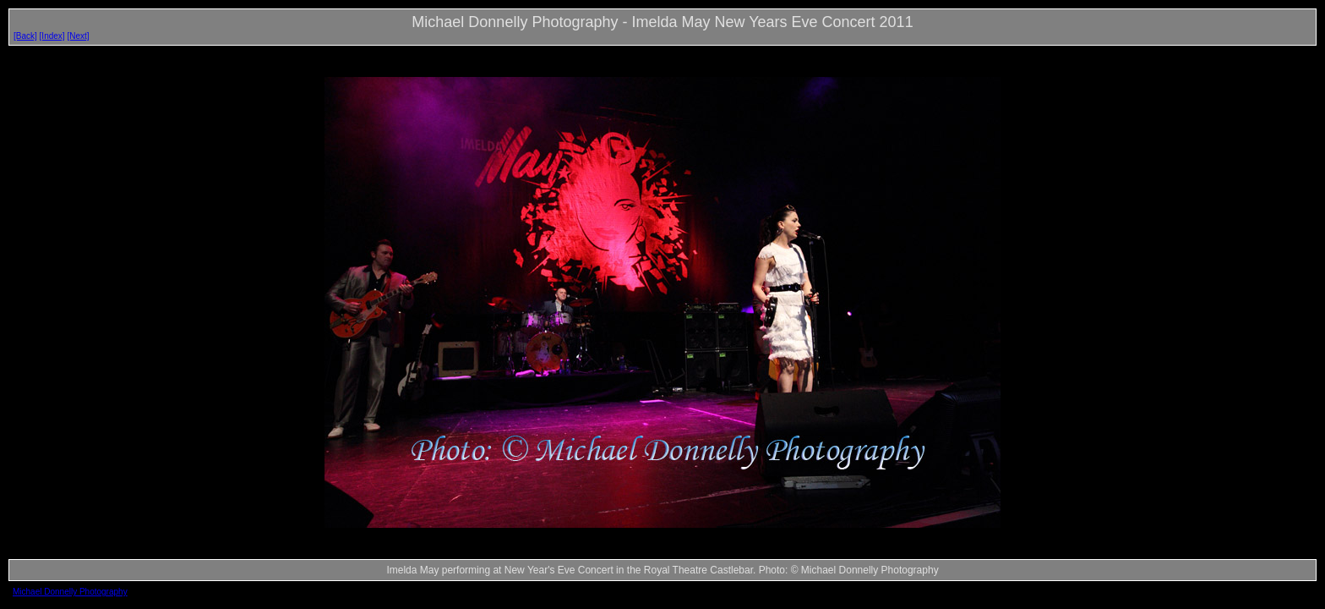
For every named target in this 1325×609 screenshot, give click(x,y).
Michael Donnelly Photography (70, 591)
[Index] (52, 36)
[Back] (25, 36)
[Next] (78, 36)
